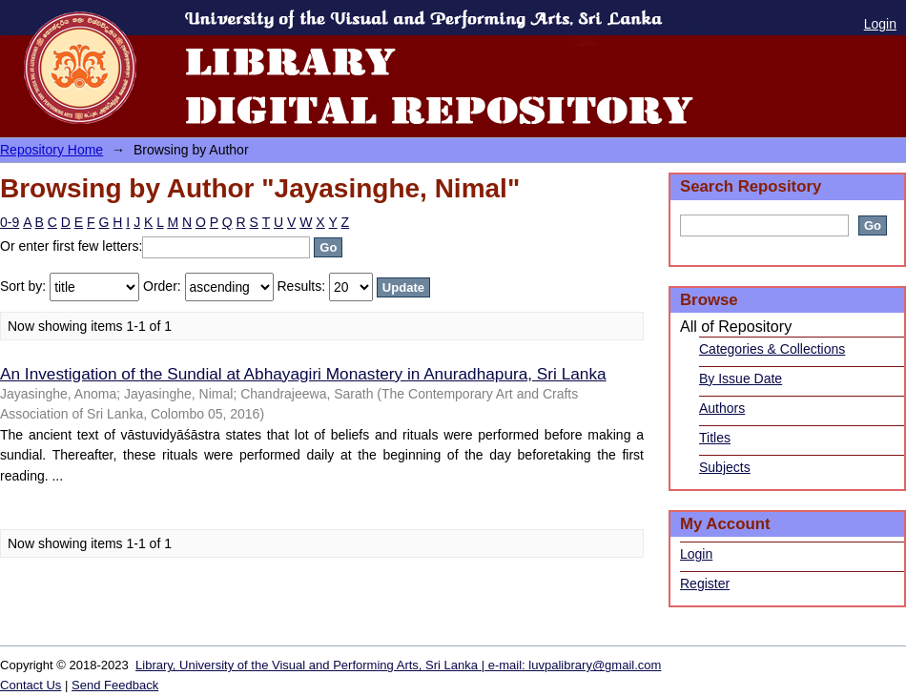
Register (705, 583)
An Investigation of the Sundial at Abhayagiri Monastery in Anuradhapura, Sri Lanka (303, 373)
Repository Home (51, 149)
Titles (715, 437)
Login (880, 23)
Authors (722, 408)
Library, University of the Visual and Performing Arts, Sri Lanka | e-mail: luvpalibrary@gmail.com (398, 665)
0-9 (9, 222)
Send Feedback (115, 685)
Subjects (725, 467)
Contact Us (30, 685)
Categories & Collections (772, 349)
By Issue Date (740, 378)
